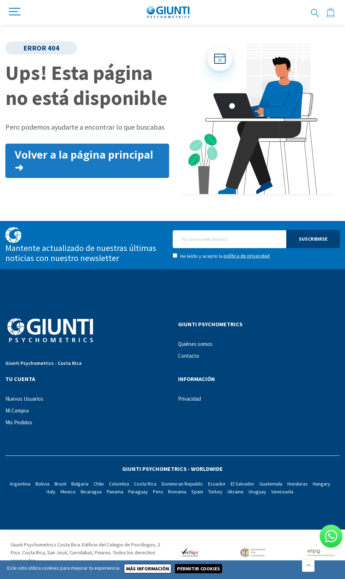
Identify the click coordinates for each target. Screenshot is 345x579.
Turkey (215, 491)
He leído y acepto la (221, 255)
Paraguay (138, 491)
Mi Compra (17, 410)
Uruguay (257, 491)
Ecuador (217, 484)
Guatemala (270, 484)
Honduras (297, 484)
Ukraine (235, 491)
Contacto (188, 355)
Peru (158, 491)
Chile (99, 484)
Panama (115, 491)
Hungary (321, 484)
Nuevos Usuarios (24, 398)
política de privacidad (247, 255)
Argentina (20, 484)
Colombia (119, 484)
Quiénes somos (195, 344)
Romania (177, 491)
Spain (197, 491)
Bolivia (42, 484)
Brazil (60, 484)
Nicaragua (91, 491)
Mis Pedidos (18, 422)
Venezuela (282, 491)
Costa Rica (145, 484)
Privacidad (189, 398)
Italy (51, 491)
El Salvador (242, 484)
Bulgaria (79, 484)
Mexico (68, 491)
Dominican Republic (182, 484)
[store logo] (168, 12)
